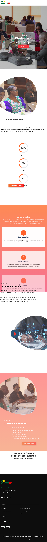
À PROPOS (23, 46)
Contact (4, 516)
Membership (24, 511)
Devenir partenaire (25, 514)
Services (4, 514)
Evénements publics (6, 511)
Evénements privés (25, 508)
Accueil (4, 508)
